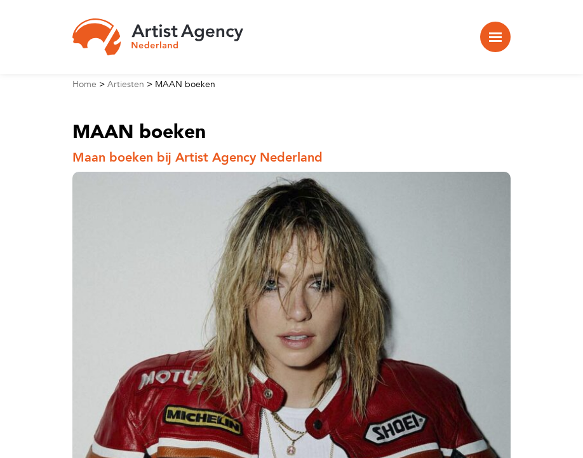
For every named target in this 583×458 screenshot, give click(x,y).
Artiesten (125, 84)
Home (84, 84)
